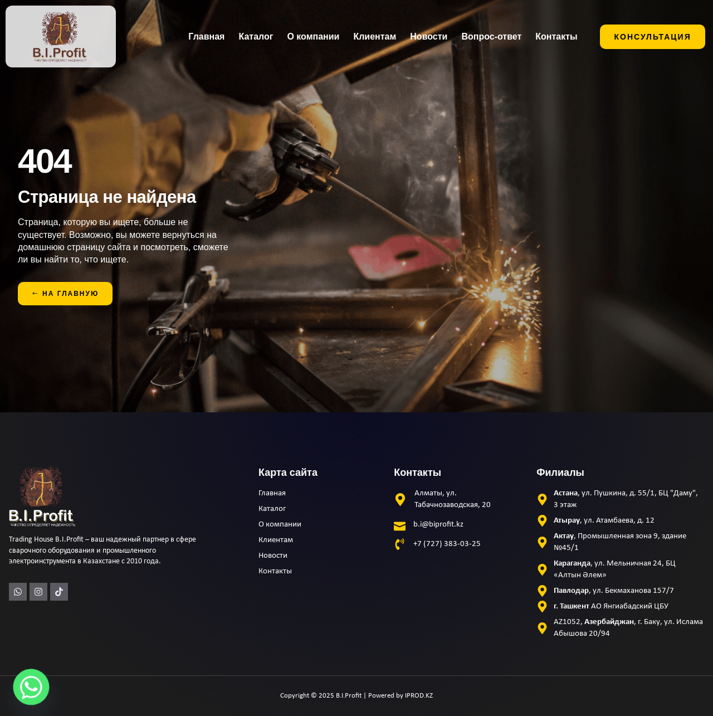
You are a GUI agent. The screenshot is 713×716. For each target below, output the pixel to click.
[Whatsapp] (31, 687)
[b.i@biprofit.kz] (400, 524)
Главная (206, 36)
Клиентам (374, 36)
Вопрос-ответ (491, 36)
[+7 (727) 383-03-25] (400, 544)
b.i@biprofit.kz (438, 524)
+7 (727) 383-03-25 (447, 544)
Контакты (556, 36)
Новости (428, 36)
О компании (313, 36)
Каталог (255, 36)
